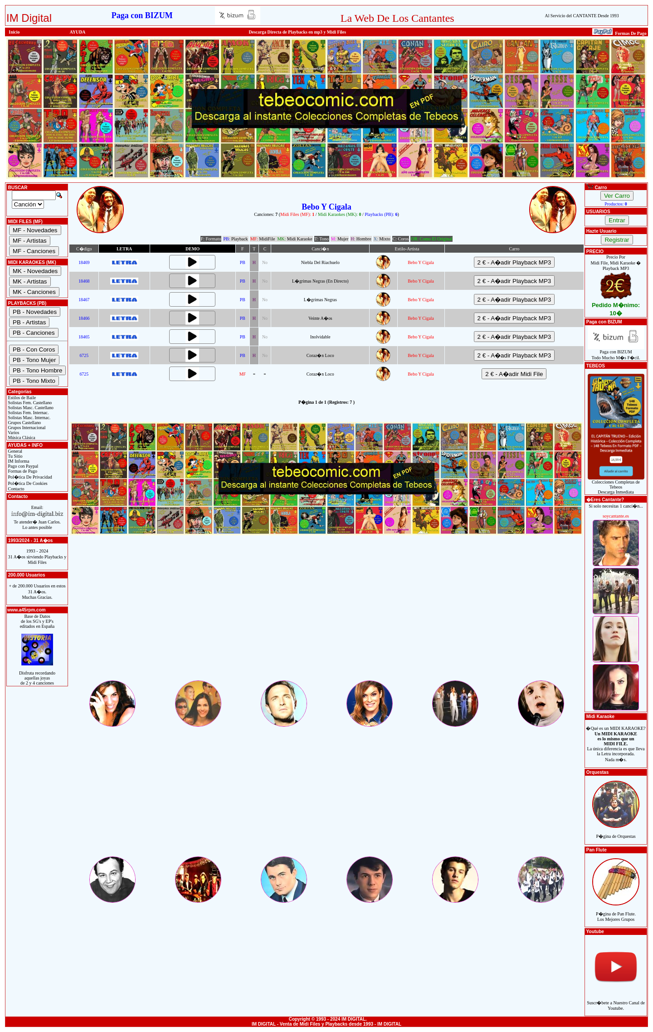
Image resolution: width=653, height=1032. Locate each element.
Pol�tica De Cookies (27, 483)
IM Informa (18, 461)
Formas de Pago (22, 471)
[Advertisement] (326, 615)
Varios (13, 432)
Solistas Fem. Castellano (29, 402)
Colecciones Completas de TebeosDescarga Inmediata (616, 484)
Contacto (15, 488)
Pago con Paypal (22, 466)
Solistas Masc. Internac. (28, 417)
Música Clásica (21, 437)
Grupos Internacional (26, 427)
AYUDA (78, 31)
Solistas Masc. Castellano (30, 407)
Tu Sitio (14, 456)
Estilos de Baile (21, 397)
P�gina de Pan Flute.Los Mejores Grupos (615, 911)
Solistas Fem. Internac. (28, 412)
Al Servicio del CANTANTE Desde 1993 (582, 15)
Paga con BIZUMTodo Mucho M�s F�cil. (616, 352)
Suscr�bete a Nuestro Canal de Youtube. (616, 1000)
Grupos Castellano (24, 422)
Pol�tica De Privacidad (29, 476)
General (14, 451)
